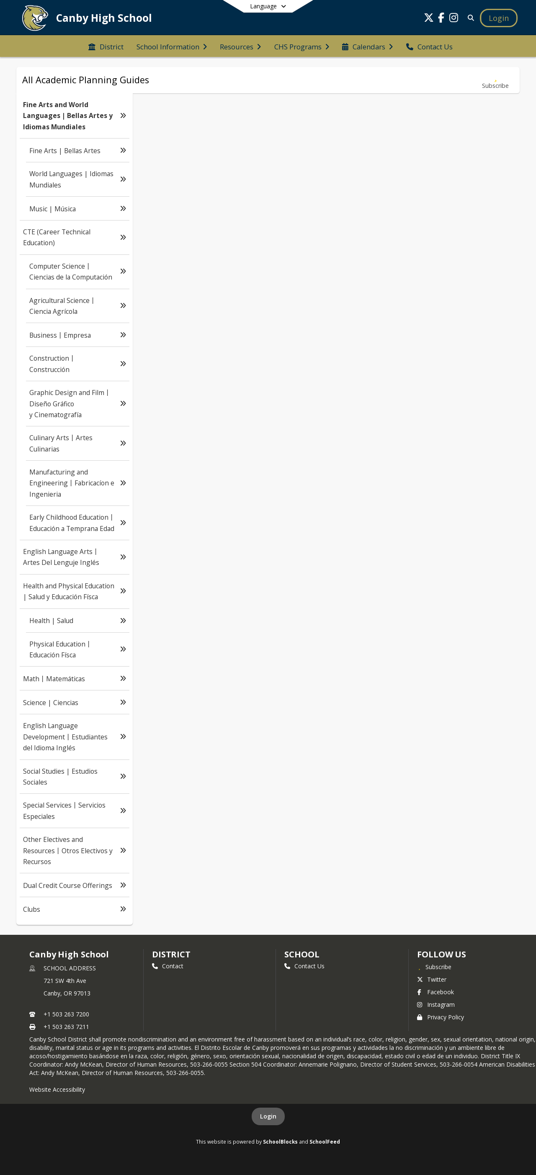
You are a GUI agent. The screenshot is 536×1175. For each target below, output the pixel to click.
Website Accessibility (57, 1089)
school (301, 954)
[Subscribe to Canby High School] (434, 966)
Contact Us (304, 966)
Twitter (431, 979)
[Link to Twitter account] (429, 19)
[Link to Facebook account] (441, 19)
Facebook (435, 992)
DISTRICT (171, 954)
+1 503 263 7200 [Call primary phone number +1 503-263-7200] (66, 1014)
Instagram (436, 1004)
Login (268, 1116)
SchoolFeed (324, 1141)
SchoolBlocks (280, 1141)
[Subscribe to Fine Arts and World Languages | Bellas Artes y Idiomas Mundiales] (495, 80)
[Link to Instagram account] (454, 19)
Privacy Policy (440, 1017)
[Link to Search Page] (469, 18)
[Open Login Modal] (499, 18)
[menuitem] (106, 46)
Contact (167, 966)
